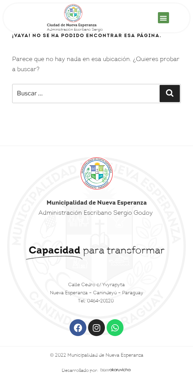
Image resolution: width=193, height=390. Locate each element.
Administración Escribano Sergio (75, 28)
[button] (163, 17)
